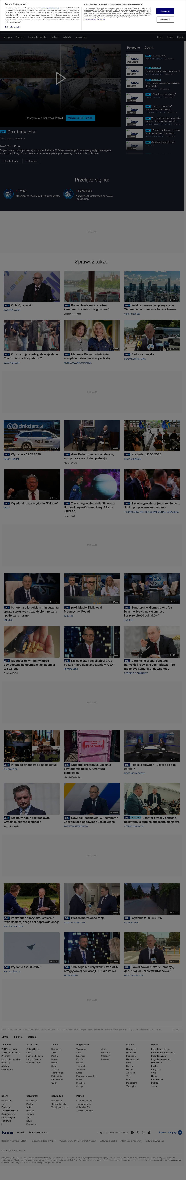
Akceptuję (165, 11)
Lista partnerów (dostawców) (94, 18)
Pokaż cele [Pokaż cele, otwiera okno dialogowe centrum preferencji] (165, 19)
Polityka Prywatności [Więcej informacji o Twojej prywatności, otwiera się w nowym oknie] (12, 26)
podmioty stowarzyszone (50, 7)
